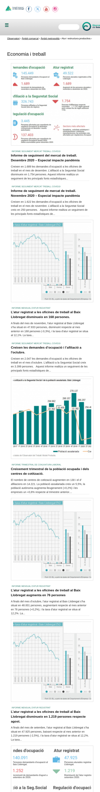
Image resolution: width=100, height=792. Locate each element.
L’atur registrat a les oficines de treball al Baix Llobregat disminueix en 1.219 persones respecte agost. (48, 716)
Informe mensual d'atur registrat (31, 308)
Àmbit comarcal (30, 38)
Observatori (13, 38)
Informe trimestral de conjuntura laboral (36, 465)
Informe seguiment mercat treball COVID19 (36, 151)
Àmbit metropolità (50, 38)
